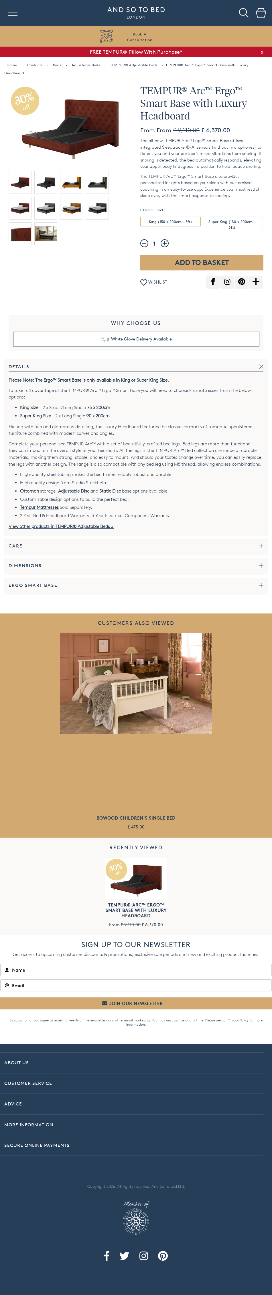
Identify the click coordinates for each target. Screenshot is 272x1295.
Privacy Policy (238, 1020)
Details (19, 366)
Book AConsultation (140, 37)
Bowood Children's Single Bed (136, 818)
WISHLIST (153, 282)
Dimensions (25, 565)
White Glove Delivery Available (141, 339)
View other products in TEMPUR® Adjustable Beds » (61, 526)
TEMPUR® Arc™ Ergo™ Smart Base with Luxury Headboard (136, 910)
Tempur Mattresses (39, 507)
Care (16, 546)
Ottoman (29, 491)
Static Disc (110, 491)
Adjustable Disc (73, 491)
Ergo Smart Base (33, 585)
